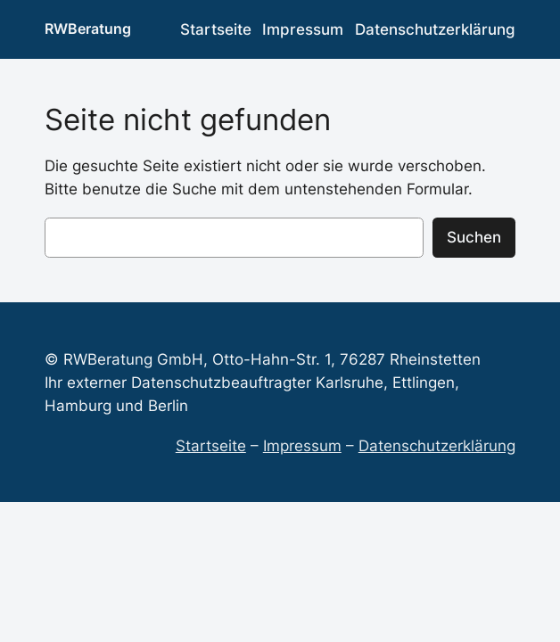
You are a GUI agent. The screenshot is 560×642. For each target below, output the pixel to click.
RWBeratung (88, 29)
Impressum (302, 446)
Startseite (211, 446)
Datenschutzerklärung (436, 446)
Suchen (474, 237)
